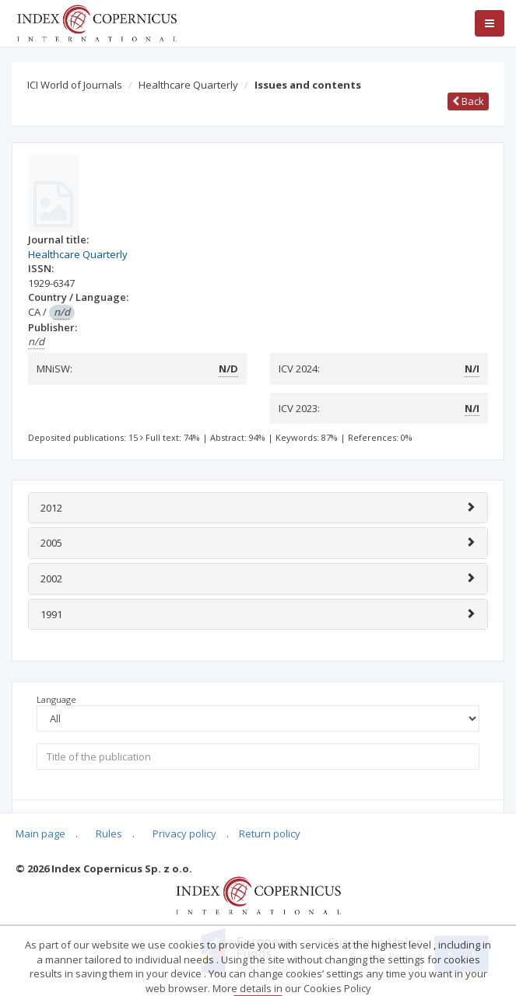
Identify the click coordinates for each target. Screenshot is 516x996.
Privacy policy (184, 833)
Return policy (269, 833)
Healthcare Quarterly (188, 85)
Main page (40, 833)
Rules (109, 833)
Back (468, 101)
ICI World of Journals (74, 85)
